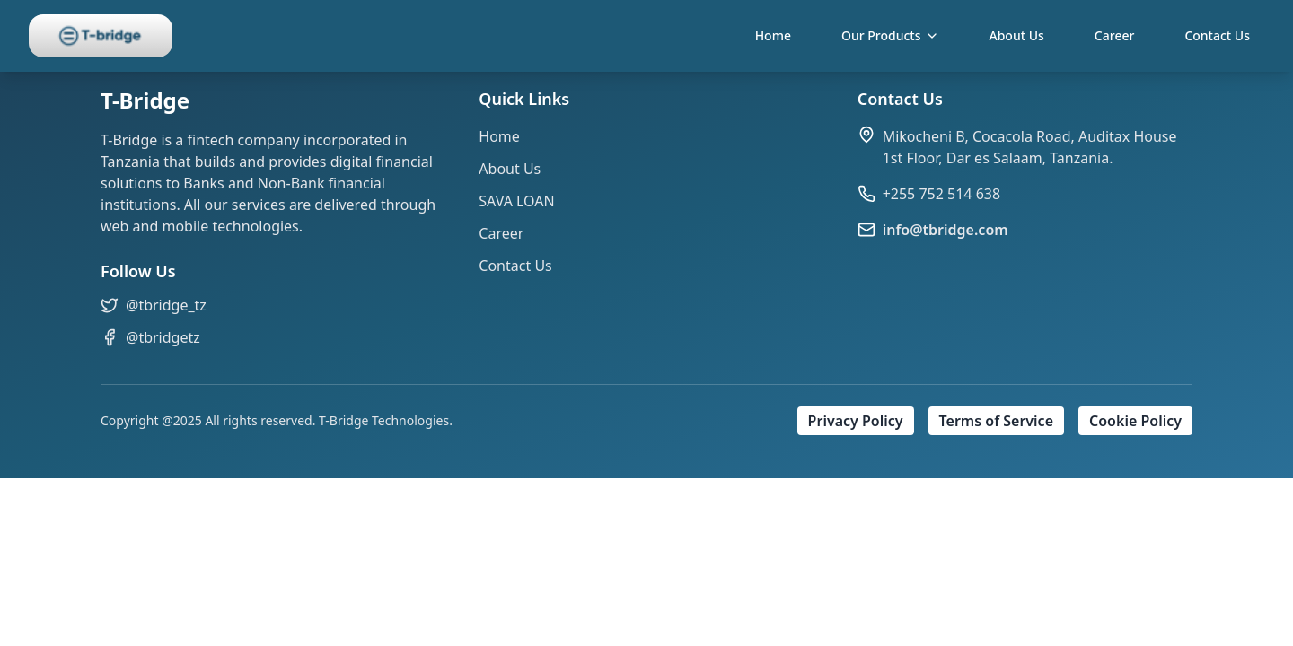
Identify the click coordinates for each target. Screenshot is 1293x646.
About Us (1017, 35)
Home (773, 35)
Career (1115, 35)
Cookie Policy (1135, 421)
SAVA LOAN (516, 201)
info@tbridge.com (945, 230)
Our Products (890, 35)
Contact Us (1217, 35)
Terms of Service (996, 421)
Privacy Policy (855, 421)
